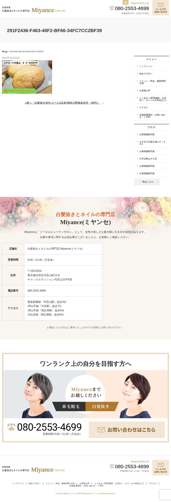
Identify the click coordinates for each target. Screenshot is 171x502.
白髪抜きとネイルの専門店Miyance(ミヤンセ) (81, 493)
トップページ (145, 66)
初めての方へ (145, 73)
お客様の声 (144, 90)
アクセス (143, 107)
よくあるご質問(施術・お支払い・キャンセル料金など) (152, 99)
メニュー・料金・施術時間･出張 (153, 82)
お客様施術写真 (147, 134)
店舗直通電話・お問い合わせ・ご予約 (152, 116)
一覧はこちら (147, 181)
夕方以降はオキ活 (148, 158)
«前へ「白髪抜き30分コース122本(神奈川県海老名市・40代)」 (62, 102)
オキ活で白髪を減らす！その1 (152, 143)
